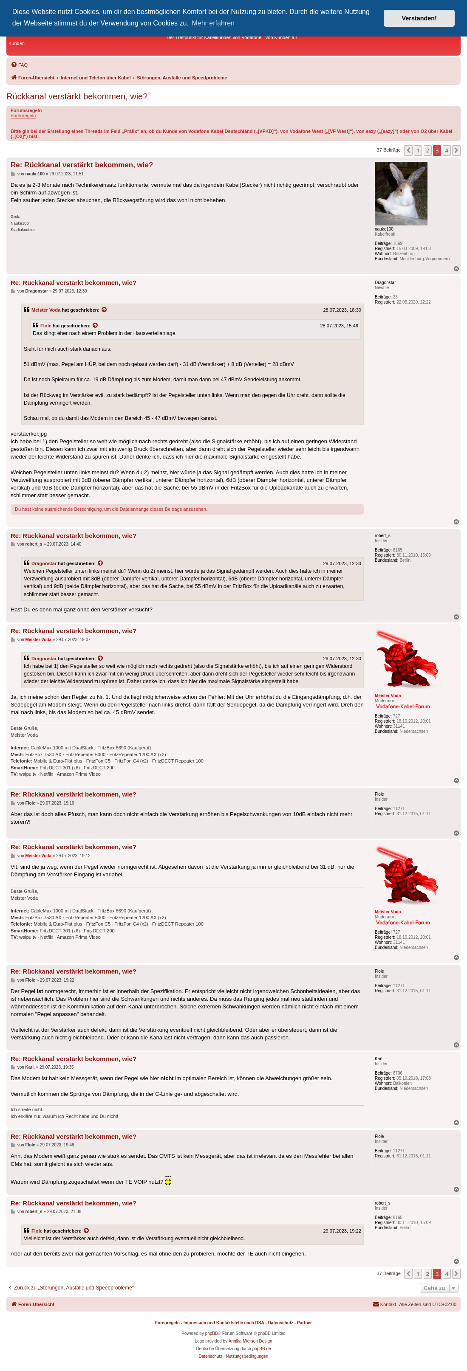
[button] (408, 150)
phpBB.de (261, 1348)
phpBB (211, 1333)
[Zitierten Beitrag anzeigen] (104, 310)
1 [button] (417, 150)
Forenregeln (23, 115)
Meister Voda (45, 309)
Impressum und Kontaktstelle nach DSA (224, 1322)
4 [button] (446, 150)
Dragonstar (44, 563)
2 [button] (427, 150)
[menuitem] (19, 65)
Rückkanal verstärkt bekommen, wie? (76, 96)
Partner (304, 1322)
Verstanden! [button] (419, 18)
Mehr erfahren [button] (213, 23)
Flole (45, 325)
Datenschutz (280, 1322)
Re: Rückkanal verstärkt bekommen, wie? (82, 165)
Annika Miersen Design (250, 1341)
